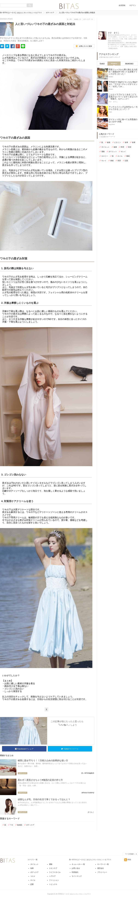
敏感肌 (19, 825)
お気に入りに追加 (85, 46)
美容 (129, 147)
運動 (103, 152)
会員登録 (122, 5)
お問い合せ (76, 868)
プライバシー (102, 872)
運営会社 (100, 868)
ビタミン (117, 142)
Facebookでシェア (24, 749)
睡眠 (128, 156)
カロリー (104, 156)
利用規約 (75, 872)
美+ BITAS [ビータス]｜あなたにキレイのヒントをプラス (21, 13)
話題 (126, 161)
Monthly (129, 63)
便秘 (112, 161)
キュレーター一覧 (78, 864)
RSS (127, 860)
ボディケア (50, 13)
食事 (126, 142)
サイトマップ (77, 876)
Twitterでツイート (70, 749)
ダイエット (105, 147)
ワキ (11, 825)
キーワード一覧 (103, 864)
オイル (120, 156)
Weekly (114, 63)
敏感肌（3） (78, 19)
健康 (108, 142)
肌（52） (70, 19)
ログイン (132, 5)
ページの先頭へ (130, 854)
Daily (102, 63)
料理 (122, 147)
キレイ (123, 152)
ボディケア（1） (88, 19)
